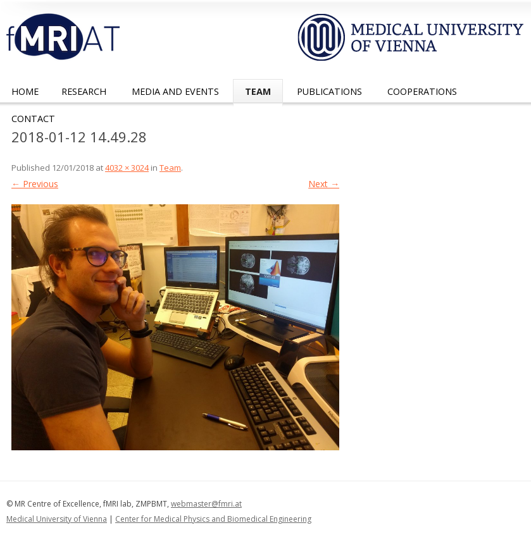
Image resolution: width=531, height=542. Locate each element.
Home (25, 91)
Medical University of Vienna (56, 519)
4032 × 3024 (127, 167)
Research (83, 91)
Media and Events (175, 91)
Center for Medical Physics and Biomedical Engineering (213, 519)
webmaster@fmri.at (206, 503)
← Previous (34, 184)
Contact (33, 119)
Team (258, 91)
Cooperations (422, 91)
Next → (323, 184)
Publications (329, 91)
